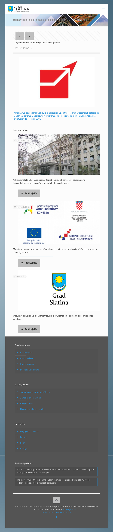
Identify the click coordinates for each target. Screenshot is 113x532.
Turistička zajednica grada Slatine (35, 392)
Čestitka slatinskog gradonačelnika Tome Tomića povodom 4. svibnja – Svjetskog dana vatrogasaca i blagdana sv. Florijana (56, 471)
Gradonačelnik (26, 352)
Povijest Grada (26, 403)
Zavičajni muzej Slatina (30, 397)
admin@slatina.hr (71, 509)
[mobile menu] (103, 8)
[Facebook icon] (56, 517)
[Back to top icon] (56, 500)
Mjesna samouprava (29, 369)
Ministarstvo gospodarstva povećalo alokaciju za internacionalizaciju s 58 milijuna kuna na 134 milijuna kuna (55, 250)
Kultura (23, 437)
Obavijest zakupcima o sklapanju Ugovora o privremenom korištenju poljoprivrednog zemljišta (53, 317)
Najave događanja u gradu (32, 409)
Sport (22, 442)
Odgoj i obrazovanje (29, 431)
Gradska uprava (27, 364)
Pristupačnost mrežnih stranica (57, 512)
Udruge (23, 448)
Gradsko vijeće (26, 358)
